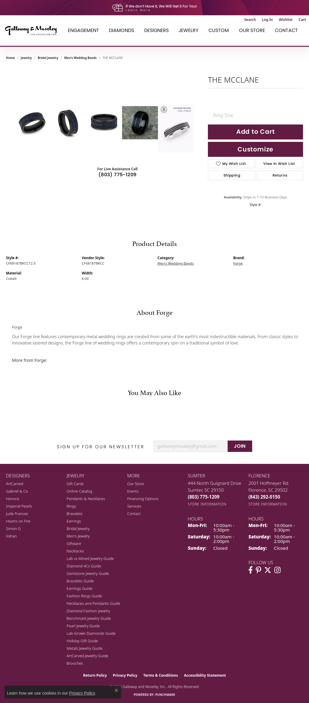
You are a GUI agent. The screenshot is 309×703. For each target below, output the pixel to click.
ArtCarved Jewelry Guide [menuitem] (88, 655)
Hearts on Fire (18, 521)
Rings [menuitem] (71, 506)
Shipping (231, 175)
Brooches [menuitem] (75, 663)
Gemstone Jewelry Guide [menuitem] (88, 573)
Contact (286, 30)
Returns (280, 175)
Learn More (138, 10)
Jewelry (188, 30)
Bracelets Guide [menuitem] (80, 581)
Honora (12, 498)
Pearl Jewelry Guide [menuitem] (83, 625)
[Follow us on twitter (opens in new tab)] (267, 570)
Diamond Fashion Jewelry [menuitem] (88, 611)
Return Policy (95, 675)
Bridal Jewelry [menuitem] (78, 528)
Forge (238, 263)
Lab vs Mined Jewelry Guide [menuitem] (90, 558)
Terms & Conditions (160, 675)
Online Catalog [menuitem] (79, 491)
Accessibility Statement (205, 675)
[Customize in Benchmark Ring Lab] (176, 129)
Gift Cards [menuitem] (75, 483)
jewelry (26, 58)
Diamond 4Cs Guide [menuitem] (84, 566)
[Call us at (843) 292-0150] (264, 497)
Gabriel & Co (17, 491)
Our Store (252, 30)
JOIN (240, 446)
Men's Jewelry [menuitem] (78, 536)
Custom (218, 30)
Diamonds (121, 30)
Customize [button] (255, 149)
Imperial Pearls (19, 506)
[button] (250, 19)
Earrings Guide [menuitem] (79, 588)
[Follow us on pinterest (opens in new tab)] (258, 570)
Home (10, 58)
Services (134, 506)
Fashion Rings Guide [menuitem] (84, 596)
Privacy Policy (125, 675)
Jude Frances (17, 513)
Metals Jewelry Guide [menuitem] (85, 648)
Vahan (11, 536)
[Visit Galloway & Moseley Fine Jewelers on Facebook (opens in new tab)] (250, 570)
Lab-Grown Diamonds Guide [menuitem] (91, 633)
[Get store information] (207, 504)
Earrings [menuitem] (74, 521)
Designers (156, 30)
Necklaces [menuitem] (75, 551)
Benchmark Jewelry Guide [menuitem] (89, 618)
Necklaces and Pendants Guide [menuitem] (93, 603)
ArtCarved (14, 483)
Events (132, 491)
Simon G (13, 528)
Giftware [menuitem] (74, 543)
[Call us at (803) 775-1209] (204, 497)
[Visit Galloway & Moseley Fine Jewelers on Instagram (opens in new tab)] (277, 570)
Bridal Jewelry (48, 58)
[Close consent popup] (116, 690)
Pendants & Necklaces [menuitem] (86, 498)
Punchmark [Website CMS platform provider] (165, 695)
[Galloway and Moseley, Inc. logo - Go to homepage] (33, 30)
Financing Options (143, 498)
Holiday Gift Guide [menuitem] (82, 640)
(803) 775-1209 (117, 174)
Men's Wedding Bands (80, 58)
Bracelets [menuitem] (75, 513)
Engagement (83, 30)
